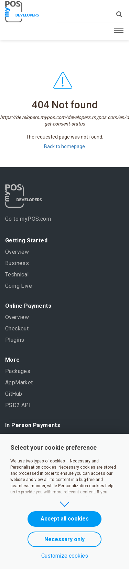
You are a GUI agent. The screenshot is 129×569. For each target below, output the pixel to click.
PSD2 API (18, 405)
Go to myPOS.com (28, 219)
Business (17, 263)
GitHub (13, 394)
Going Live (18, 286)
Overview (17, 252)
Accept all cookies (65, 518)
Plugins (14, 340)
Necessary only (64, 539)
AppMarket (19, 382)
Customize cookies (64, 555)
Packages (17, 371)
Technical (17, 274)
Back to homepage (64, 146)
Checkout (17, 328)
